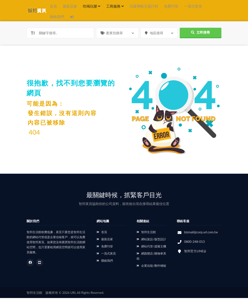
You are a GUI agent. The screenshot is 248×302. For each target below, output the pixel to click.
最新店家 (70, 6)
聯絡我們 (57, 19)
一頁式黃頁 (193, 6)
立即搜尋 (200, 36)
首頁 (53, 6)
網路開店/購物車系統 (151, 260)
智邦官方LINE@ (195, 255)
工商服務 (115, 6)
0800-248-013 (194, 245)
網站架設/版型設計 (151, 243)
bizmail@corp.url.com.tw (201, 236)
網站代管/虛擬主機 (151, 250)
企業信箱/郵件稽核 (151, 269)
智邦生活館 (146, 236)
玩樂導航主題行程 (144, 6)
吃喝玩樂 (91, 6)
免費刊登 (171, 6)
